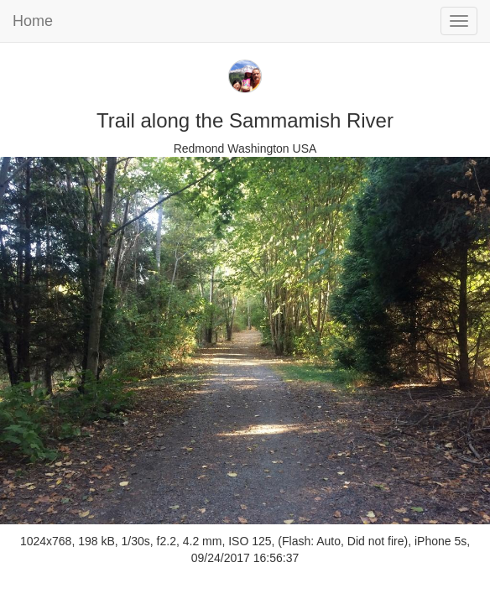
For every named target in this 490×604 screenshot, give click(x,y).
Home (33, 21)
